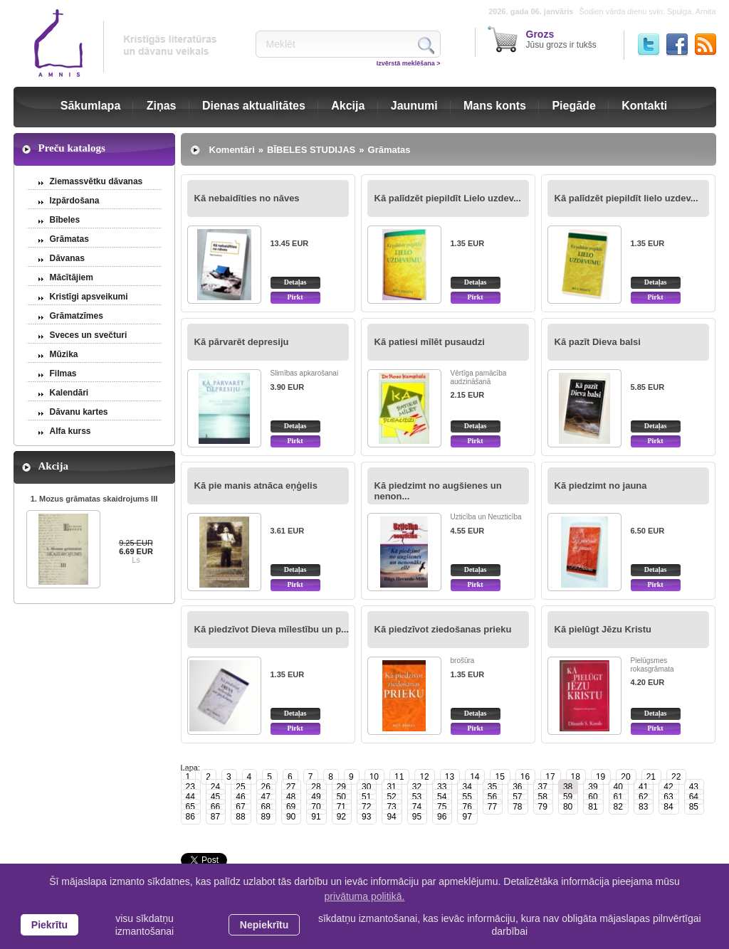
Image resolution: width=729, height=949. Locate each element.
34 (466, 787)
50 (341, 797)
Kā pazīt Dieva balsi (598, 341)
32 (416, 787)
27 (290, 787)
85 (693, 807)
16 (525, 777)
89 (266, 817)
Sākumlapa (90, 106)
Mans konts (494, 106)
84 (668, 807)
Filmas (63, 373)
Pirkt (295, 297)
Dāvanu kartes (79, 412)
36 (517, 787)
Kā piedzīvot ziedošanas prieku (443, 629)
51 (366, 797)
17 (550, 777)
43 (693, 787)
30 (366, 787)
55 (466, 797)
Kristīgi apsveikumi (89, 297)
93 (366, 817)
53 (416, 797)
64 (693, 797)
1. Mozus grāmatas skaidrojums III (94, 498)
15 (499, 777)
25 (240, 787)
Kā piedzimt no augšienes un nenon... (438, 491)
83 (643, 807)
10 (374, 777)
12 (424, 777)
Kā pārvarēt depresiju (241, 341)
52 (391, 797)
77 (492, 807)
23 (190, 787)
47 (266, 797)
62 (643, 797)
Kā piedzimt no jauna (601, 485)
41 (643, 787)
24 (215, 787)
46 (240, 797)
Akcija (347, 106)
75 (441, 807)
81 (592, 807)
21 (651, 777)
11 (399, 777)
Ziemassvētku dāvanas (96, 181)
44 (190, 797)
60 (592, 797)
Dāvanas (67, 258)
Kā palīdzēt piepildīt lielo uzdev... (626, 198)
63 (668, 797)
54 (441, 797)
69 (290, 807)
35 (492, 787)
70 (315, 807)
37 (542, 787)
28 (315, 787)
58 (542, 797)
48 (290, 797)
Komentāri (232, 149)
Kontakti (644, 106)
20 (625, 777)
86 (190, 817)
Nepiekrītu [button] (264, 925)
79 (542, 807)
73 (391, 807)
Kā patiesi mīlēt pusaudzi (429, 341)
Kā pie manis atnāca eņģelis (256, 485)
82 (618, 807)
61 (618, 797)
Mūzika (64, 354)
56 (492, 797)
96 (441, 817)
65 (190, 807)
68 (266, 807)
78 (517, 807)
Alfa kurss (70, 431)
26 (266, 787)
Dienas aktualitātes (253, 106)
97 (466, 817)
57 (517, 797)
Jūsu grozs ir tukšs (561, 39)
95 (416, 817)
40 (618, 787)
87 (215, 817)
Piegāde (573, 106)
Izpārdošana (75, 201)
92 (341, 817)
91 (315, 817)
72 (366, 807)
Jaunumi (414, 106)
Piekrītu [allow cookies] (49, 925)
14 (474, 777)
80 (567, 807)
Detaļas (295, 282)
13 (449, 777)
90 (290, 817)
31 (391, 787)
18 (575, 777)
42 (668, 787)
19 (600, 777)
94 (391, 817)
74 (416, 807)
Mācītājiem (71, 277)
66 (215, 807)
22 (676, 777)
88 (240, 817)
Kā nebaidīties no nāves (247, 198)
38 (567, 787)
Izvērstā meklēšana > (409, 63)
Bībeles (65, 220)
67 (240, 807)
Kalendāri (69, 393)
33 (441, 787)
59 (567, 797)
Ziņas (162, 106)
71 (341, 807)
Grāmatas (69, 239)
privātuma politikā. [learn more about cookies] (365, 896)
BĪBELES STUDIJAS (311, 149)
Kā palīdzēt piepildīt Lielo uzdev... (447, 198)
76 (466, 807)
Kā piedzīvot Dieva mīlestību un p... (271, 629)
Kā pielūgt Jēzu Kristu (603, 629)
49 (315, 797)
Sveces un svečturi (88, 335)
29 (341, 787)
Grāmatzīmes (76, 316)
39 (592, 787)
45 (215, 797)
